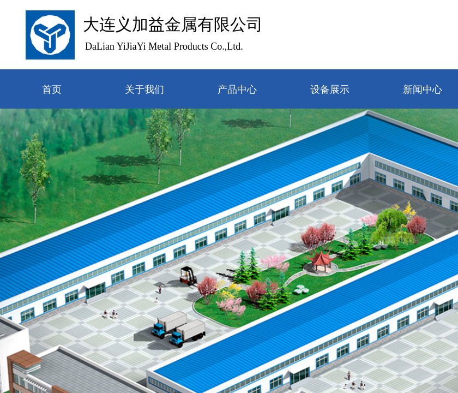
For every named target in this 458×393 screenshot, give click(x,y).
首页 (52, 89)
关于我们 (144, 89)
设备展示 (329, 89)
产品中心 (237, 89)
